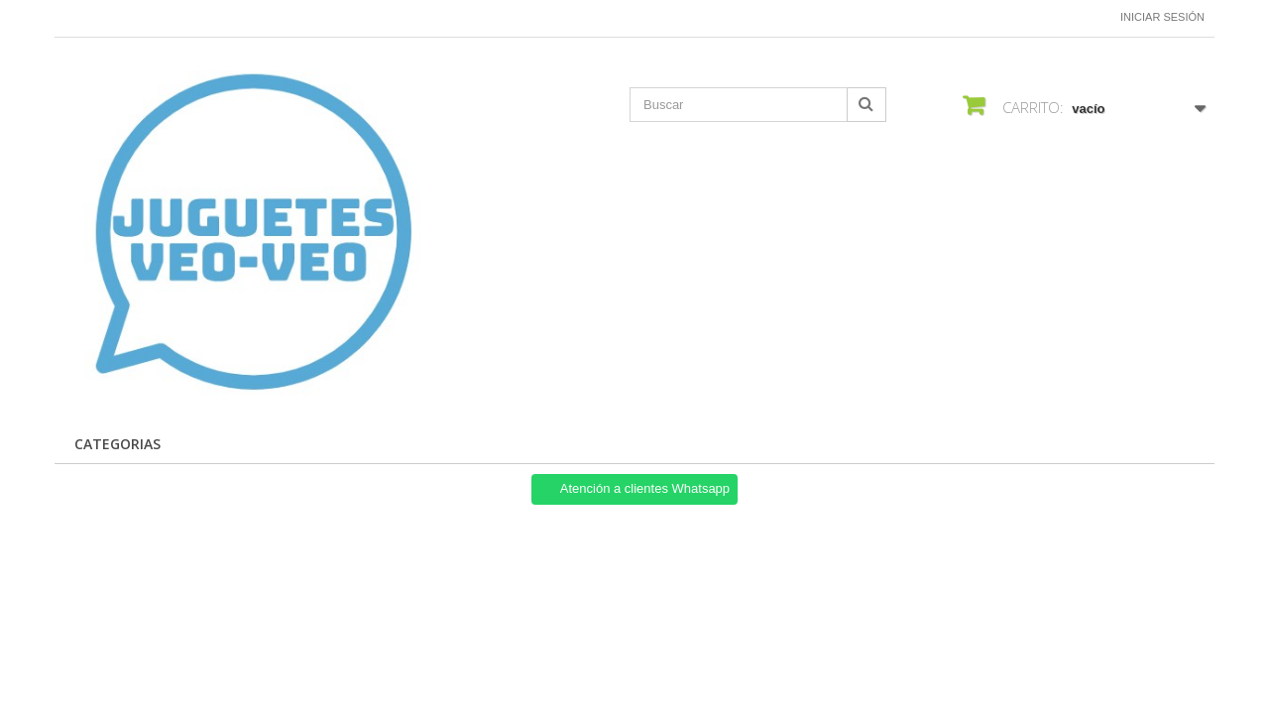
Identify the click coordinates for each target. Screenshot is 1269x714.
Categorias (117, 443)
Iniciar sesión (1162, 17)
